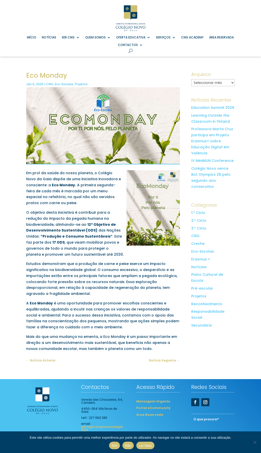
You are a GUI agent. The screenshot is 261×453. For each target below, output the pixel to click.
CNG (49, 84)
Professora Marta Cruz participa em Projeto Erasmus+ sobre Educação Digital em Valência (212, 140)
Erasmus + (200, 259)
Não (128, 445)
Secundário (201, 325)
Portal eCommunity (153, 408)
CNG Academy (192, 37)
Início (31, 37)
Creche (198, 243)
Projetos (81, 84)
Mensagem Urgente (153, 401)
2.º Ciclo (198, 220)
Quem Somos (95, 37)
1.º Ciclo (198, 212)
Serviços (163, 37)
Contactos (128, 45)
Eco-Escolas (64, 84)
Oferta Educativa (130, 37)
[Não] (254, 442)
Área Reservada (221, 37)
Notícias (49, 37)
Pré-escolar (202, 288)
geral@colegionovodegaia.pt (102, 428)
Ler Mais (145, 445)
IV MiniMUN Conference (212, 160)
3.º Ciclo (198, 228)
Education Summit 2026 (212, 107)
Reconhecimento (206, 303)
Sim (114, 445)
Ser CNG (68, 37)
